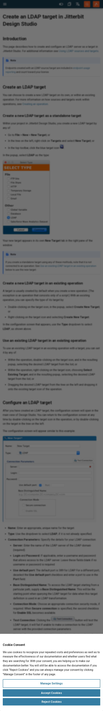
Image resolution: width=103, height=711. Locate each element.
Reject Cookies (52, 701)
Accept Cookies (51, 693)
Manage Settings (51, 683)
